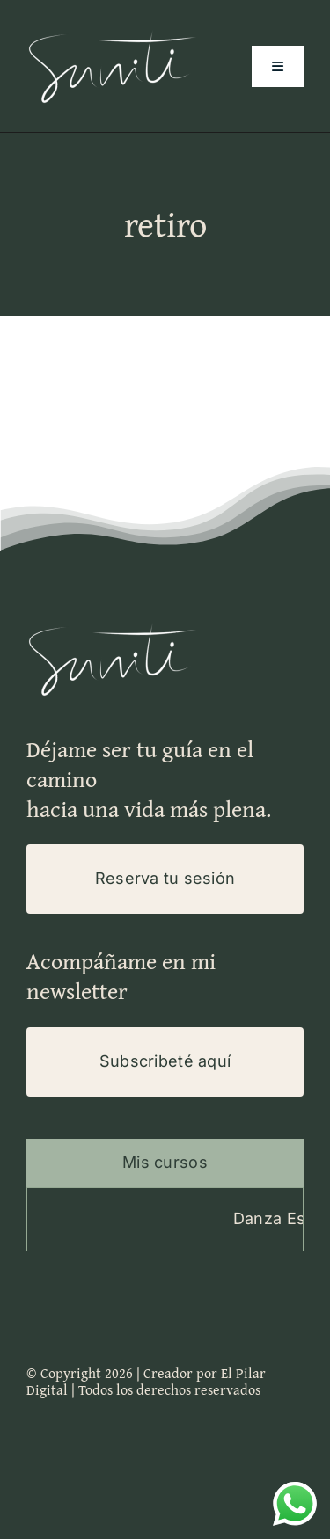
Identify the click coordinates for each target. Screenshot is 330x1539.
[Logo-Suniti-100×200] (114, 29)
